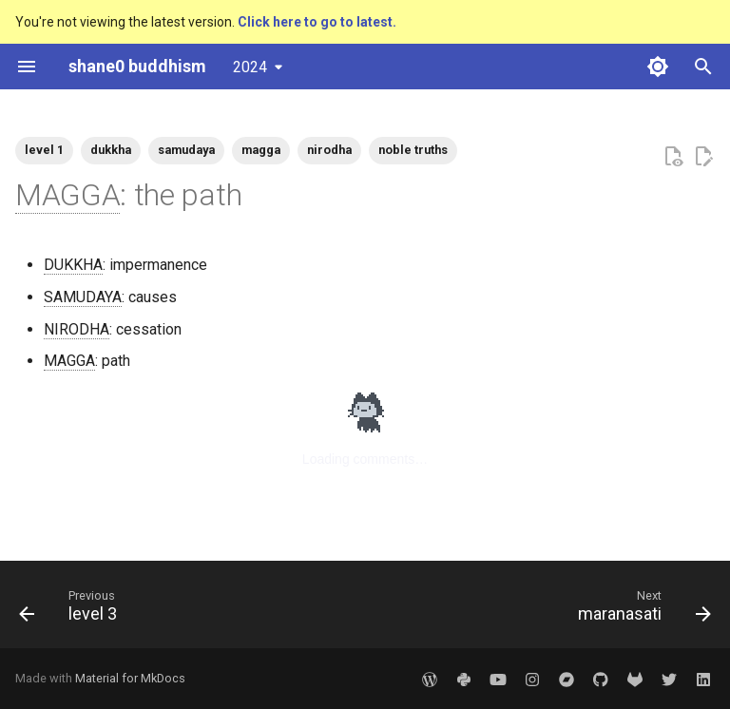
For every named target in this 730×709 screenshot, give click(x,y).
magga (260, 150)
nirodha (329, 150)
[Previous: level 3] (72, 610)
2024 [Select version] (250, 67)
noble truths (413, 150)
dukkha (110, 150)
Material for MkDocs (130, 678)
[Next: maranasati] (640, 610)
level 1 (44, 150)
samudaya (186, 150)
